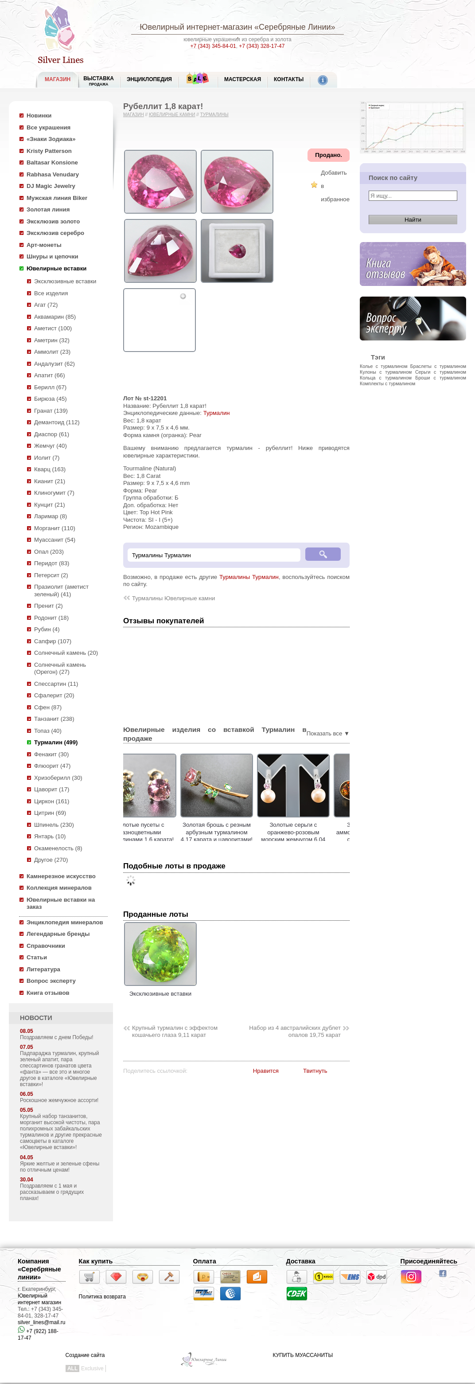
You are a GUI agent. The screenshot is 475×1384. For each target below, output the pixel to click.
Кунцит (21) (49, 504)
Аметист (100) (53, 328)
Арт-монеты (44, 245)
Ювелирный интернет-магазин (196, 27)
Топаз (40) (48, 730)
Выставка (98, 80)
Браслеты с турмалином (438, 366)
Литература (43, 969)
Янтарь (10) (50, 836)
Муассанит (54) (54, 539)
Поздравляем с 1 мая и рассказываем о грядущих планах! (52, 1192)
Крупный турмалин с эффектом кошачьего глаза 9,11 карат (175, 1031)
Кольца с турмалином (386, 377)
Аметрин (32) (52, 340)
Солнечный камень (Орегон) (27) (60, 668)
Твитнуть (315, 1070)
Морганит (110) (54, 528)
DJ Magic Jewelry (51, 186)
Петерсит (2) (51, 575)
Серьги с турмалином (440, 372)
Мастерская (242, 79)
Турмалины (214, 114)
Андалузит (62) (54, 363)
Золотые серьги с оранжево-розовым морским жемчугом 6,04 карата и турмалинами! (313, 835)
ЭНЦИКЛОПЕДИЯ (149, 79)
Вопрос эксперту (51, 980)
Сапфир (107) (52, 641)
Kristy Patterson (49, 151)
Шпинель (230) (54, 824)
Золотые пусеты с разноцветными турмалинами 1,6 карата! (161, 832)
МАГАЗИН (57, 79)
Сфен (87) (48, 707)
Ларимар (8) (50, 516)
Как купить (96, 1261)
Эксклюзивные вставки (65, 281)
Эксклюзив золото (53, 221)
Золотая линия (48, 209)
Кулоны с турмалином (386, 372)
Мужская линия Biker (57, 198)
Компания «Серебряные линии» (39, 1269)
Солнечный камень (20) (66, 652)
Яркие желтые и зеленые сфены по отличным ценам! (59, 1167)
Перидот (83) (51, 563)
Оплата (204, 1261)
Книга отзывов (48, 992)
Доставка (300, 1261)
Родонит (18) (51, 617)
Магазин (133, 114)
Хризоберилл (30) (58, 777)
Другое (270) (51, 859)
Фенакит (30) (51, 754)
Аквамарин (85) (55, 316)
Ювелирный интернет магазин (39, 1299)
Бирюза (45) (50, 398)
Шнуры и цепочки (52, 256)
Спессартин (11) (56, 683)
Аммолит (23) (52, 351)
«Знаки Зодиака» (51, 139)
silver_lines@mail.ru (42, 1322)
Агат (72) (46, 304)
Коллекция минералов (59, 887)
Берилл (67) (50, 387)
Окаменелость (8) (58, 848)
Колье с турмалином (383, 366)
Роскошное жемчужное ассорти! (59, 1100)
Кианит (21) (49, 481)
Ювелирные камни (172, 114)
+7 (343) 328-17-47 (261, 46)
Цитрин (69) (50, 812)
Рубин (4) (47, 629)
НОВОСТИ (36, 1017)
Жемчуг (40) (50, 445)
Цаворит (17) (51, 789)
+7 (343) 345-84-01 (213, 46)
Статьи (37, 957)
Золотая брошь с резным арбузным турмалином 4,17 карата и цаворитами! (237, 832)
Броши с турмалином (440, 377)
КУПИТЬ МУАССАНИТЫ (303, 1355)
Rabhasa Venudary (53, 174)
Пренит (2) (48, 605)
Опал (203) (49, 551)
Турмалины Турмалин (249, 577)
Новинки (39, 115)
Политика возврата (102, 1297)
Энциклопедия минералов (65, 922)
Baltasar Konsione (52, 162)
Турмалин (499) (56, 742)
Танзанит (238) (54, 718)
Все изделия (51, 293)
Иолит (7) (46, 457)
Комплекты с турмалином (387, 383)
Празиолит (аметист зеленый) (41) (61, 590)
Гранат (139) (51, 410)
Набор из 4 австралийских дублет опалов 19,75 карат (295, 1031)
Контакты (289, 79)
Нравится (266, 1070)
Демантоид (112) (57, 422)
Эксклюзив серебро (55, 233)
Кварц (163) (50, 469)
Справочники (46, 945)
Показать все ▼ (328, 733)
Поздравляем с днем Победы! (56, 1037)
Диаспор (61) (51, 434)
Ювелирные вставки (56, 268)
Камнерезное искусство (61, 876)
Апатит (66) (49, 375)
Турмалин (216, 413)
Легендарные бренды (58, 933)
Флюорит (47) (52, 765)
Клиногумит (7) (54, 492)
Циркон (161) (51, 801)
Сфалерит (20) (54, 695)
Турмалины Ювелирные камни (173, 598)
